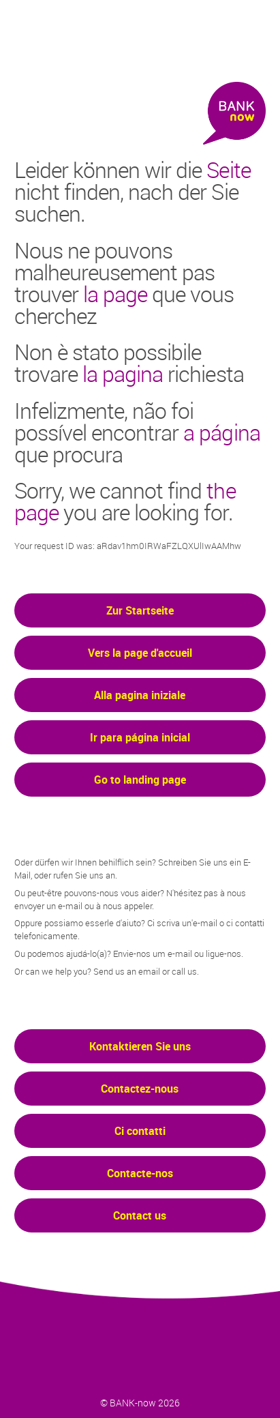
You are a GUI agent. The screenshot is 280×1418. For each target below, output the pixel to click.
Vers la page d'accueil (140, 652)
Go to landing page (140, 779)
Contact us (139, 1215)
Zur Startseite (140, 610)
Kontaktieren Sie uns (140, 1046)
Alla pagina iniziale (139, 695)
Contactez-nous (139, 1088)
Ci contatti (140, 1130)
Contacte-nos (140, 1173)
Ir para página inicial (140, 737)
